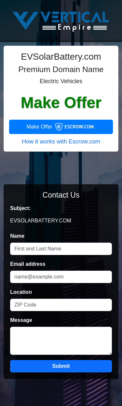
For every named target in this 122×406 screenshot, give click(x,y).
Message (21, 320)
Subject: (20, 208)
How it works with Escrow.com (61, 141)
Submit (61, 366)
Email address (28, 264)
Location (21, 292)
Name (17, 236)
